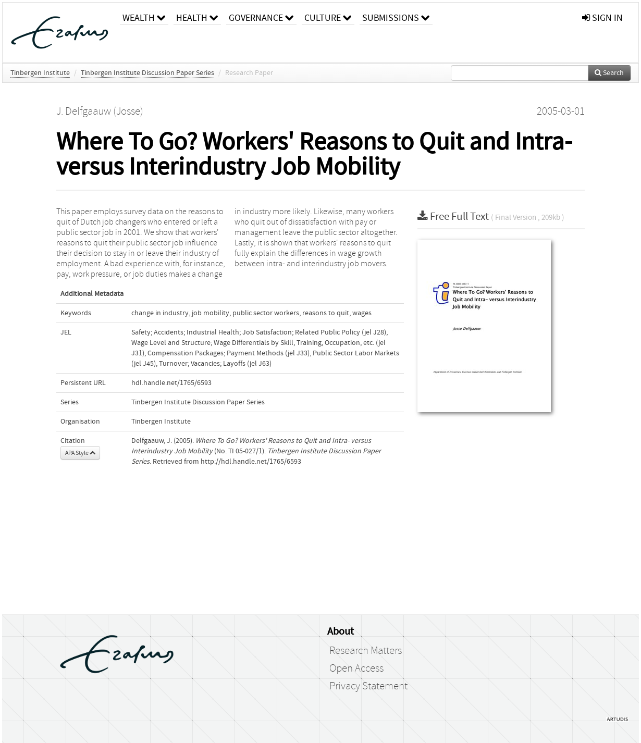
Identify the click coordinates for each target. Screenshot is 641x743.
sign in (602, 18)
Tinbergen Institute (40, 73)
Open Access (356, 668)
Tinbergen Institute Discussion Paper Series (147, 73)
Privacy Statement (368, 686)
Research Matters (365, 651)
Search (609, 73)
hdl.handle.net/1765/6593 (171, 383)
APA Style (80, 452)
